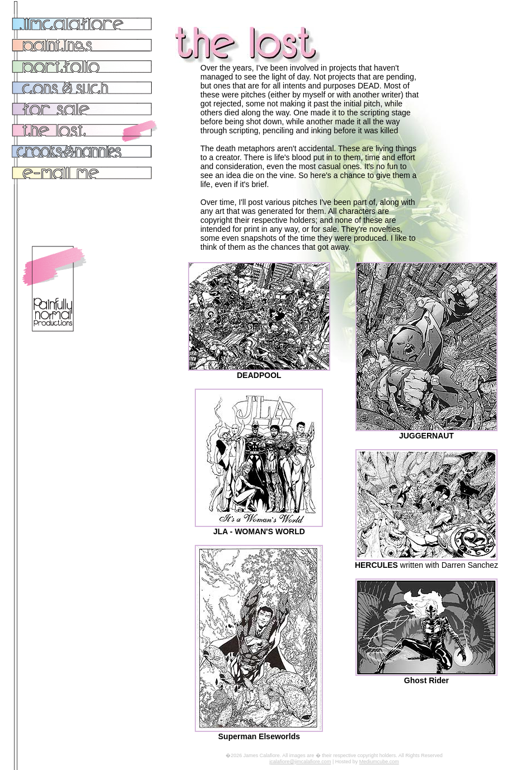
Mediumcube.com (379, 761)
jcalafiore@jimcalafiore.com (300, 761)
